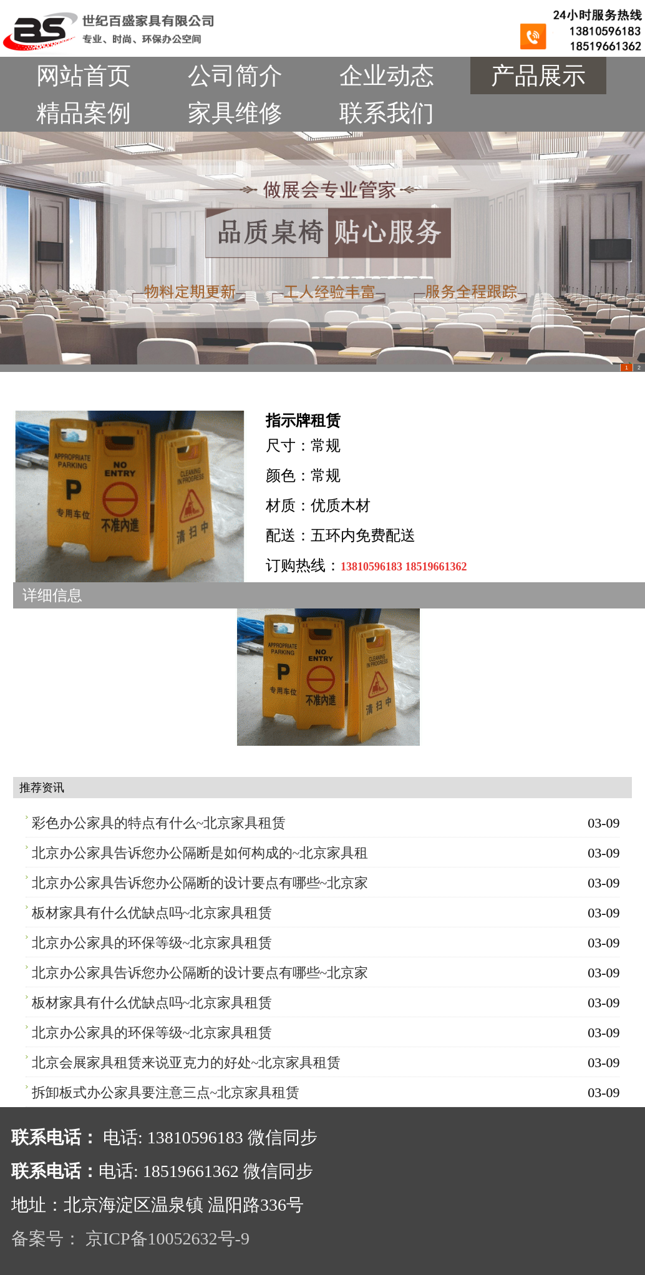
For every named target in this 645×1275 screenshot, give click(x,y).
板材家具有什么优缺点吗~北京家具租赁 (152, 913)
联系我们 (386, 113)
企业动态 (386, 75)
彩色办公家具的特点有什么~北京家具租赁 (159, 823)
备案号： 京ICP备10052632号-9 (130, 1238)
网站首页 (83, 75)
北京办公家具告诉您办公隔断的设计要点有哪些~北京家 (200, 883)
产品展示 (538, 75)
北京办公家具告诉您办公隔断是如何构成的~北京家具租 (200, 853)
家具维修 (235, 113)
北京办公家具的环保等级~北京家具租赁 (152, 942)
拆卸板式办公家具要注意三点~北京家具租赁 (166, 1092)
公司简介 (235, 75)
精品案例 (83, 113)
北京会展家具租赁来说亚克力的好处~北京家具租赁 (186, 1062)
